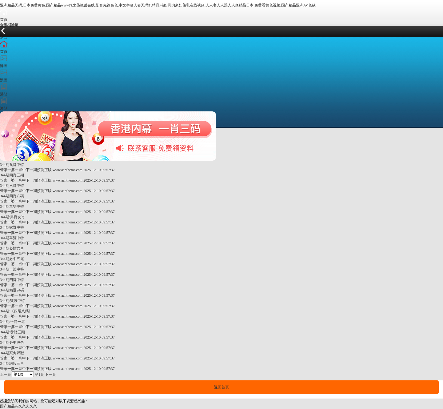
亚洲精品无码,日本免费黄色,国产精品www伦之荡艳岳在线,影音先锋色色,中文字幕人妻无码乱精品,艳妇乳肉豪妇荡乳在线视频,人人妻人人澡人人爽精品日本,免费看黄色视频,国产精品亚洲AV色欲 (158, 5)
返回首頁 (221, 387)
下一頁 (50, 374)
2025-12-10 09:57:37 (99, 170)
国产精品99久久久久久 (18, 406)
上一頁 (5, 374)
